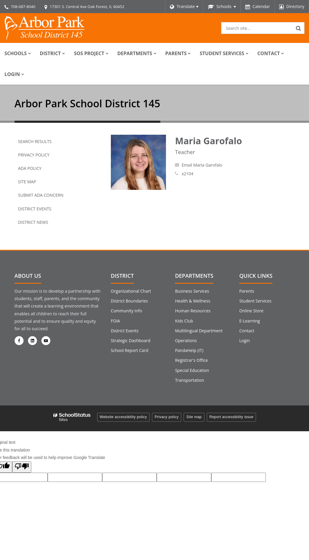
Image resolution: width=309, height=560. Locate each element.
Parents (246, 291)
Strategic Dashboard (130, 340)
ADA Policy (30, 168)
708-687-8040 (23, 6)
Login (244, 340)
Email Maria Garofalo (201, 165)
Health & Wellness (192, 301)
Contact (246, 330)
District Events (35, 209)
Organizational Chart (131, 291)
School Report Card (129, 350)
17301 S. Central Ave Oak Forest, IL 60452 (87, 6)
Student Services (255, 301)
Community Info (126, 311)
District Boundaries (129, 301)
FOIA (115, 321)
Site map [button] (193, 417)
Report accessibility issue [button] (231, 417)
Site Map (27, 181)
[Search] (299, 28)
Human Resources (192, 311)
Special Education (192, 370)
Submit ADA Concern (40, 195)
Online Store (251, 311)
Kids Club (184, 321)
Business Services (192, 291)
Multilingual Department (199, 330)
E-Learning (249, 321)
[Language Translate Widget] (184, 6)
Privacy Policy (34, 155)
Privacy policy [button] (166, 417)
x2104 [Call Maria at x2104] (187, 173)
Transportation (189, 380)
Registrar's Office (191, 360)
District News (33, 222)
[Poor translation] (21, 467)
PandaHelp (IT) (189, 350)
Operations (186, 340)
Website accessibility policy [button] (123, 417)
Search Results (35, 141)
